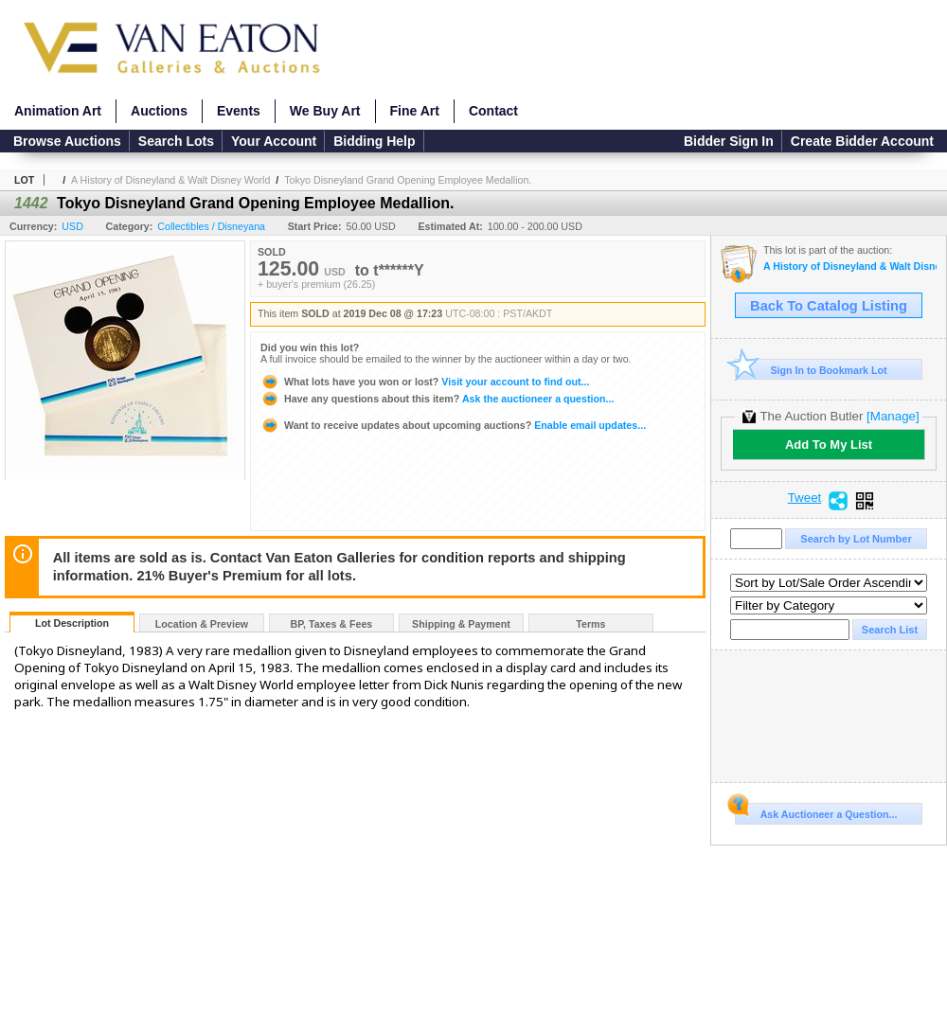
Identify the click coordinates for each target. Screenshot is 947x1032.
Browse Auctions (67, 141)
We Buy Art (325, 110)
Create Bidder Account (862, 141)
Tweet (805, 498)
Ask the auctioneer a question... (437, 398)
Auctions (159, 110)
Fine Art (414, 110)
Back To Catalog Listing (828, 305)
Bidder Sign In (729, 141)
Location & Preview (201, 624)
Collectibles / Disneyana (211, 226)
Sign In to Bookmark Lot (811, 370)
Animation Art (57, 110)
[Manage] (892, 416)
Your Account (273, 141)
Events (238, 110)
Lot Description (72, 623)
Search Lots (176, 141)
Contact (493, 110)
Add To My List (828, 444)
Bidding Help (374, 141)
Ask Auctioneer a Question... (816, 811)
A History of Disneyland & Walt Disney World (170, 180)
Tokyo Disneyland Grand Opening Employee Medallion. (407, 180)
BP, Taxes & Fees (332, 624)
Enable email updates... (453, 425)
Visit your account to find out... (424, 381)
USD (72, 226)
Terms (590, 624)
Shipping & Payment (461, 624)
